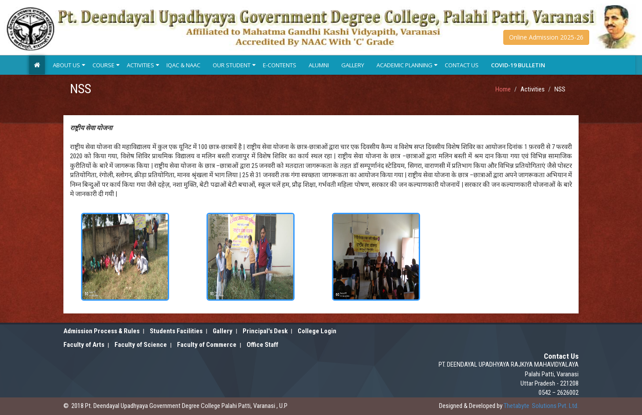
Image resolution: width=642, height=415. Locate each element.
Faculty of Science (140, 345)
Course (103, 65)
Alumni (319, 65)
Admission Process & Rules (101, 331)
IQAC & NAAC (183, 65)
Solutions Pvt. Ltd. (541, 406)
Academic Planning (404, 65)
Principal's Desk (265, 331)
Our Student (232, 65)
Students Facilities (176, 331)
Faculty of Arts (83, 345)
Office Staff (262, 345)
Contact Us (462, 65)
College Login (317, 331)
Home (503, 89)
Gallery (352, 65)
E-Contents (279, 65)
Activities (140, 65)
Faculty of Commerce (206, 345)
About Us (66, 65)
